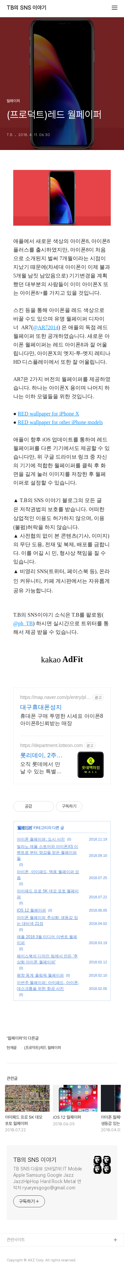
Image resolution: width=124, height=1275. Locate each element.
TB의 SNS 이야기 (26, 8)
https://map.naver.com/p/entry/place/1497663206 (55, 697)
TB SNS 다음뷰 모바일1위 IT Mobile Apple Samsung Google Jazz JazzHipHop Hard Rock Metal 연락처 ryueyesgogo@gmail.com (47, 1178)
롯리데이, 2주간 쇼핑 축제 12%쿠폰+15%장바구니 (41, 755)
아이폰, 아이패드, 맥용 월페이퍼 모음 (48, 874)
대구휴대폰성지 (41, 707)
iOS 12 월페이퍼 (31, 910)
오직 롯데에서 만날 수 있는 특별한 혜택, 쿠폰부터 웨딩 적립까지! (41, 768)
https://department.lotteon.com (51, 745)
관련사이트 (16, 1239)
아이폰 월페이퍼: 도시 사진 (41, 839)
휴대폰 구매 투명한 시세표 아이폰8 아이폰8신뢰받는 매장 (61, 719)
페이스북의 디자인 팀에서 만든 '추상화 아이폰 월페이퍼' (47, 959)
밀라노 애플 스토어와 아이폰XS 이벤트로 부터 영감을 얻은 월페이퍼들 (47, 852)
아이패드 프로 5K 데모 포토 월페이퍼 (48, 894)
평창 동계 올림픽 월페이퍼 (40, 975)
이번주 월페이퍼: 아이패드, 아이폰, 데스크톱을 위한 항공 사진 (48, 985)
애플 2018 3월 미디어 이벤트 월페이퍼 (47, 940)
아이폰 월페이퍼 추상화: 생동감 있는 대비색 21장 (47, 920)
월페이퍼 (24, 827)
